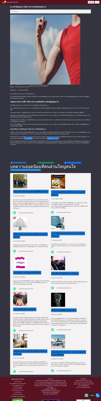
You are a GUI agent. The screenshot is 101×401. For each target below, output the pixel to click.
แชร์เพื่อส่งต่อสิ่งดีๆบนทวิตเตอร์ (73, 162)
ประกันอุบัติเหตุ (28, 138)
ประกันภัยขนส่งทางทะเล (17, 390)
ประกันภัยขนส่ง (17, 392)
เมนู (97, 2)
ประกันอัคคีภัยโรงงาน (17, 385)
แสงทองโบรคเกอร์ (12, 2)
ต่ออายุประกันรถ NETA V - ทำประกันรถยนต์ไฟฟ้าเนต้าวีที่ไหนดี (68, 353)
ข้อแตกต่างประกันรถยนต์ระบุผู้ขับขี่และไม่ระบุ (31, 192)
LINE (92, 395)
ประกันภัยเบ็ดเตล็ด (17, 398)
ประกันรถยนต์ (17, 381)
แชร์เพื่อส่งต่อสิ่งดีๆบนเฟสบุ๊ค (18, 162)
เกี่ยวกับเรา (50, 379)
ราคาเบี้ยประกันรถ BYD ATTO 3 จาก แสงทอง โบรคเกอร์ (68, 234)
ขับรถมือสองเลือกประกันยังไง (24, 309)
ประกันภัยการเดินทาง (17, 394)
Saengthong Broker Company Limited (50, 390)
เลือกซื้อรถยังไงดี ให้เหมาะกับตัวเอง (65, 273)
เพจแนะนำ (88, 387)
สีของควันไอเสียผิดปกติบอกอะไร (64, 310)
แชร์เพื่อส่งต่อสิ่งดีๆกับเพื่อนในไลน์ (45, 162)
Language (91, 2)
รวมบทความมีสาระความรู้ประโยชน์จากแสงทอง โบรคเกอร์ (25, 170)
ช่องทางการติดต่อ (80, 387)
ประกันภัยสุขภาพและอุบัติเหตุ (17, 396)
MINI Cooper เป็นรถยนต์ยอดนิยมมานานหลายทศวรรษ (30, 235)
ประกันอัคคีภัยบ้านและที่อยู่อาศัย (17, 383)
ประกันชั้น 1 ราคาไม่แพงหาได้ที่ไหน (27, 273)
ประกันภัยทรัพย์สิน (17, 388)
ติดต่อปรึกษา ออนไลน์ (52, 138)
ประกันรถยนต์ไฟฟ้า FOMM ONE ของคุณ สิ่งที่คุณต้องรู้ (68, 193)
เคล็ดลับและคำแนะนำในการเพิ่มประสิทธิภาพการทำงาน (30, 352)
